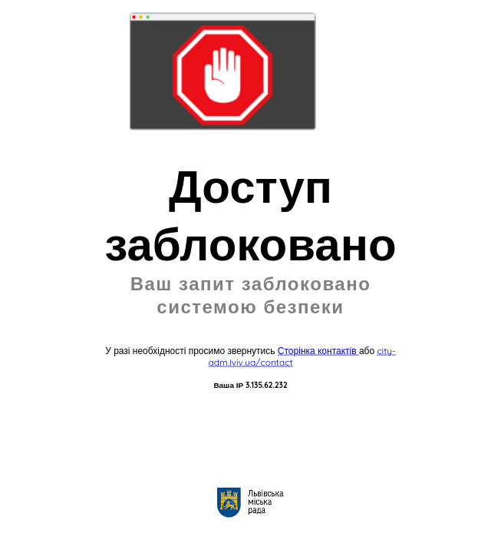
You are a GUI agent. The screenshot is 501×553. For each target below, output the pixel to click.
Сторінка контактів (318, 350)
